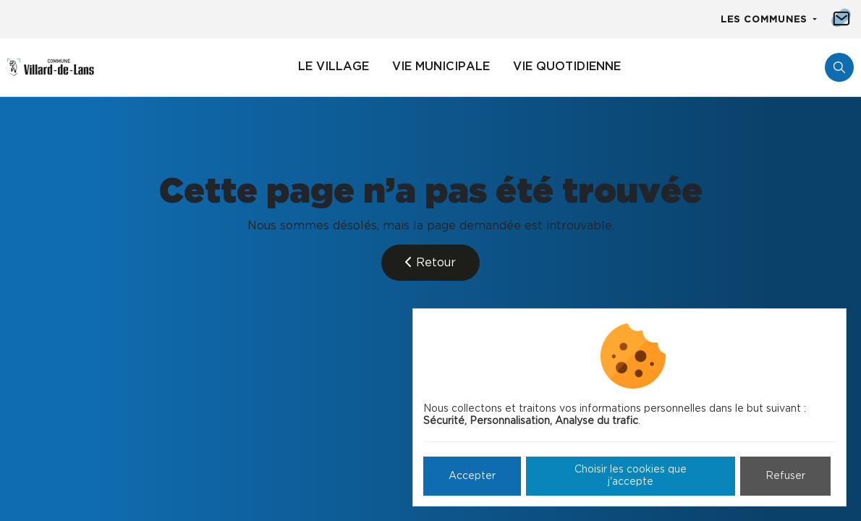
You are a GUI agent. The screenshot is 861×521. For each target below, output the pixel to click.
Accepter (472, 476)
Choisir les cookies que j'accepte (630, 476)
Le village (333, 66)
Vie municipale (441, 66)
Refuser (785, 476)
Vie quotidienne (567, 66)
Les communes (765, 20)
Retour (430, 262)
